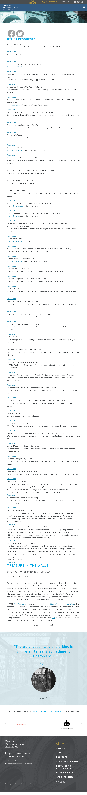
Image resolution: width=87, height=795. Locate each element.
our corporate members (48, 715)
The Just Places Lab (15, 245)
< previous (37, 628)
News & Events (65, 775)
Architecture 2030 (14, 70)
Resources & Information (63, 770)
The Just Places (13, 219)
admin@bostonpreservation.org (20, 766)
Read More (11, 55)
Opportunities (65, 780)
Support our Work (67, 764)
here (53, 621)
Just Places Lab (17, 209)
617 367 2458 (67, 2)
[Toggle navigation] (81, 9)
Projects (61, 760)
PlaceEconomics (20, 607)
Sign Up (60, 751)
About (60, 755)
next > (51, 628)
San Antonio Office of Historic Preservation (57, 607)
